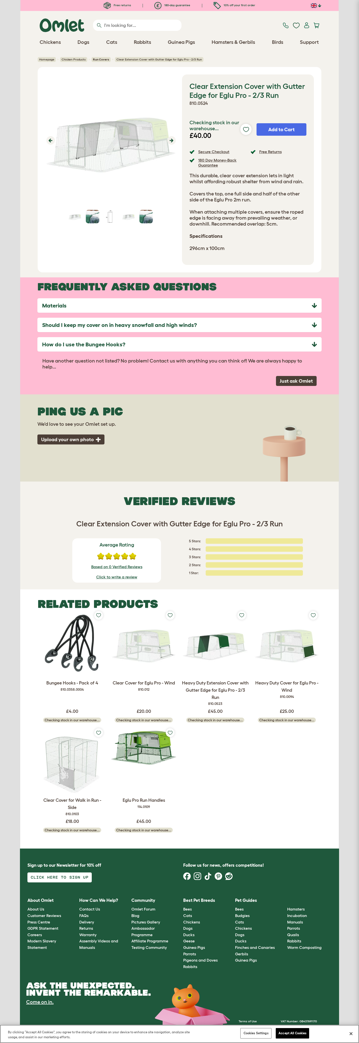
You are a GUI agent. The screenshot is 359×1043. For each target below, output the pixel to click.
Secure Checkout (213, 151)
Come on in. (40, 1002)
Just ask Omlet (296, 381)
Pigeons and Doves (200, 960)
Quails (293, 934)
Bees (187, 909)
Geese (189, 941)
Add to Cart (281, 129)
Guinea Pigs (194, 947)
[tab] (179, 305)
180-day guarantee (172, 5)
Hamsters (296, 909)
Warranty (87, 934)
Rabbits (190, 966)
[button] (50, 140)
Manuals (295, 922)
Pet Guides (246, 900)
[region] (179, 1034)
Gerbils (241, 954)
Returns (86, 928)
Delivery (86, 922)
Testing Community (149, 947)
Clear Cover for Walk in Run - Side (72, 807)
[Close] (351, 1033)
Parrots (189, 954)
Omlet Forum (143, 909)
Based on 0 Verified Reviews (116, 566)
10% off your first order (234, 5)
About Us (35, 909)
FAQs (84, 915)
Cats (187, 915)
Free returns (117, 5)
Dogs (187, 928)
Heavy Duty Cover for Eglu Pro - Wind (287, 689)
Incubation (297, 915)
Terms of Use (248, 1021)
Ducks (188, 934)
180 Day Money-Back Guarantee (217, 162)
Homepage (46, 59)
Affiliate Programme (149, 941)
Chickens (191, 922)
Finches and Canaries (255, 947)
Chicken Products (74, 59)
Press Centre (38, 922)
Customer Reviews (44, 915)
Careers (34, 934)
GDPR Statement (42, 928)
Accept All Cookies (292, 1033)
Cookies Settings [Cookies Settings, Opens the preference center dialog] (256, 1033)
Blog (135, 915)
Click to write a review (116, 577)
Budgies (242, 915)
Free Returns (270, 151)
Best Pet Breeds (199, 900)
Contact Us (89, 909)
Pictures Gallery (145, 922)
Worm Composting (304, 947)
